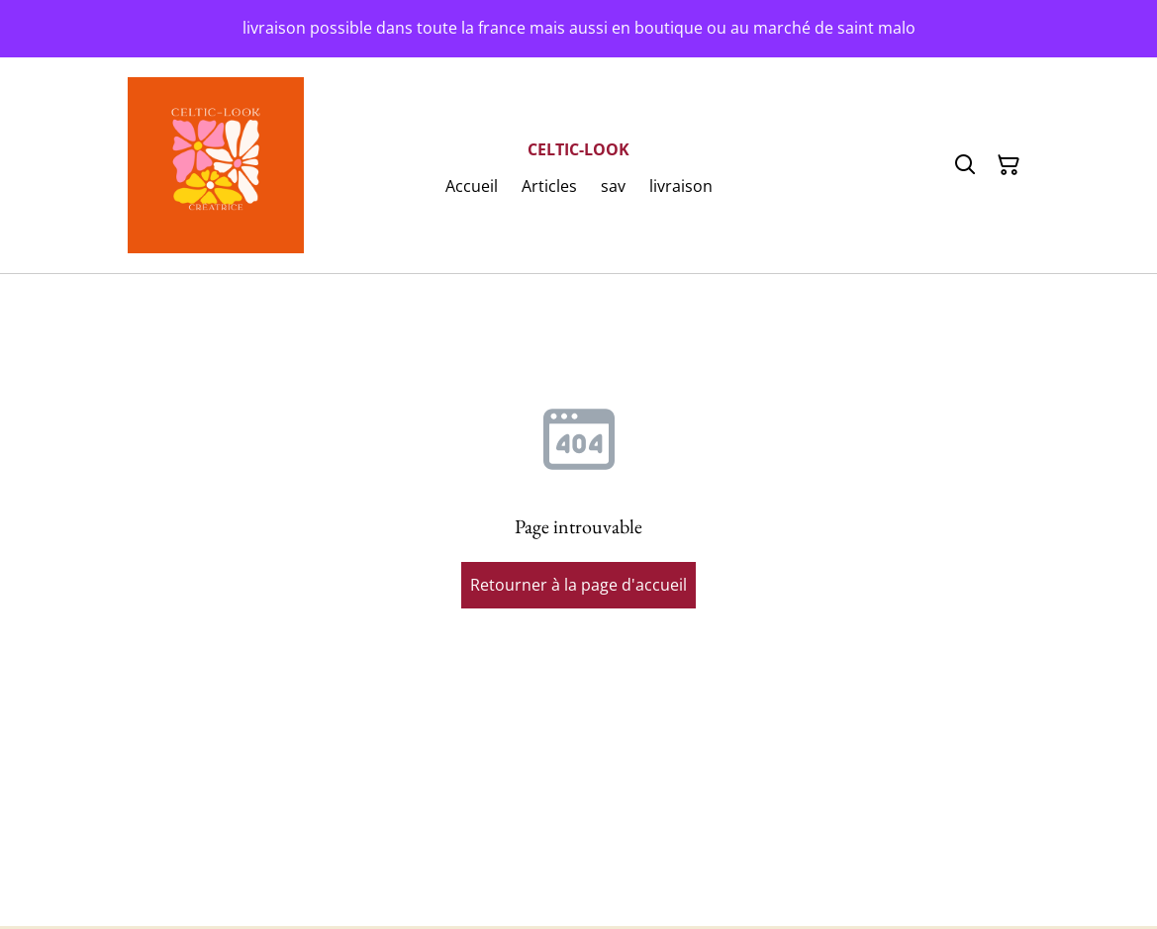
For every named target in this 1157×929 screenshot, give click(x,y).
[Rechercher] (965, 165)
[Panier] (1008, 165)
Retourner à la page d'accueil (578, 585)
